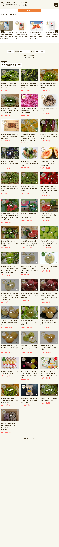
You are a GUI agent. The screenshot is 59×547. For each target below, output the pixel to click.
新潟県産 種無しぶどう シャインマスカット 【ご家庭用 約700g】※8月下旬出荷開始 (49, 243)
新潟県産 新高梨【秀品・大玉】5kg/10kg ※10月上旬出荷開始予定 (9, 348)
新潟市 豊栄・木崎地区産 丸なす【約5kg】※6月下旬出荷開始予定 (9, 163)
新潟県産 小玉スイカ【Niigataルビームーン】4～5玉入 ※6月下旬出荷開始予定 (48, 216)
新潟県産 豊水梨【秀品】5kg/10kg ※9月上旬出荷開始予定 (48, 348)
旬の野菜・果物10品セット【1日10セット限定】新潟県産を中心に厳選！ (29, 163)
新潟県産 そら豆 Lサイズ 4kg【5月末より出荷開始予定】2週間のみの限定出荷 (9, 111)
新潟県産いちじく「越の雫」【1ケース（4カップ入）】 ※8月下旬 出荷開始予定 (49, 163)
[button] (2, 31)
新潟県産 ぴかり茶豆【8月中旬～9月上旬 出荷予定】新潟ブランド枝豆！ (29, 85)
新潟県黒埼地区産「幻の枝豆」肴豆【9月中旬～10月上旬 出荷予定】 (48, 85)
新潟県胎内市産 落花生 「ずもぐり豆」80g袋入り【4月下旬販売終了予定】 (29, 400)
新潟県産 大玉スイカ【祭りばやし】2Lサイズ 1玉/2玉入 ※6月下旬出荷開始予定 (29, 216)
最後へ (32, 57)
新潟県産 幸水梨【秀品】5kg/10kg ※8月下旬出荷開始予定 (29, 323)
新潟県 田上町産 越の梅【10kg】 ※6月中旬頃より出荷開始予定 (29, 188)
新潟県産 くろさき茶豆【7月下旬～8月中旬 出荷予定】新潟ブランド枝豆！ (9, 85)
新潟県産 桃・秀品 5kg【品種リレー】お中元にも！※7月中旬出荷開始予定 (29, 295)
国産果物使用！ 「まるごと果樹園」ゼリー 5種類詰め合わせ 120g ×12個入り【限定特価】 (48, 373)
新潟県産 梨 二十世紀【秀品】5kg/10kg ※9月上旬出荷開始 (29, 348)
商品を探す (29, 10)
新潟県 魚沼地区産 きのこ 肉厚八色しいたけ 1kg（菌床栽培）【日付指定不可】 (9, 136)
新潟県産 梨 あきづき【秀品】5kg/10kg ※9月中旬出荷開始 (9, 323)
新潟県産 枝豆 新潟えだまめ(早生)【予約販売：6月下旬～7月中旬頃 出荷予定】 (9, 400)
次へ (29, 57)
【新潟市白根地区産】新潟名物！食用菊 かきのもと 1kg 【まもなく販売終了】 (29, 111)
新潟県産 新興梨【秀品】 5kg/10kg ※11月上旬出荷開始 (48, 323)
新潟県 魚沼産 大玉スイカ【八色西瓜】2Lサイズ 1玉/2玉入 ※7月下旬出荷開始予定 (29, 243)
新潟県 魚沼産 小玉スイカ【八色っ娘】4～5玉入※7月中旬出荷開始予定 (9, 243)
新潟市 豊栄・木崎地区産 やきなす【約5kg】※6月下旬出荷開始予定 (49, 136)
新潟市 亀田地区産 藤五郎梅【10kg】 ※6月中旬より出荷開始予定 (9, 188)
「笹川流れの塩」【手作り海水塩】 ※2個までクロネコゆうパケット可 (52, 34)
